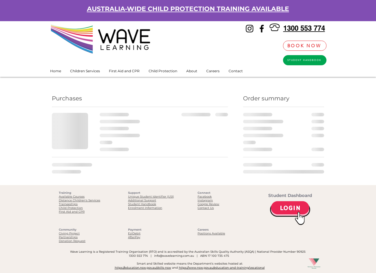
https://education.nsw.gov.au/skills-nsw (143, 268)
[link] (275, 45)
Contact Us (206, 208)
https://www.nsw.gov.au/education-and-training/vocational (222, 268)
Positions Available (211, 233)
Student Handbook (142, 204)
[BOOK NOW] (304, 46)
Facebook (205, 196)
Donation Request (72, 241)
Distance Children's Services (79, 200)
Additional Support (142, 200)
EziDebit (134, 233)
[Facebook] (262, 28)
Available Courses (72, 196)
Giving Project (69, 233)
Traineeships (68, 204)
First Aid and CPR (72, 212)
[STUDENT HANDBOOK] (304, 60)
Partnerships (68, 237)
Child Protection (71, 208)
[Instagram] (249, 28)
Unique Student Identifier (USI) (151, 196)
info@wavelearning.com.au (174, 256)
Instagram (205, 200)
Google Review (208, 204)
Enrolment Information (145, 208)
